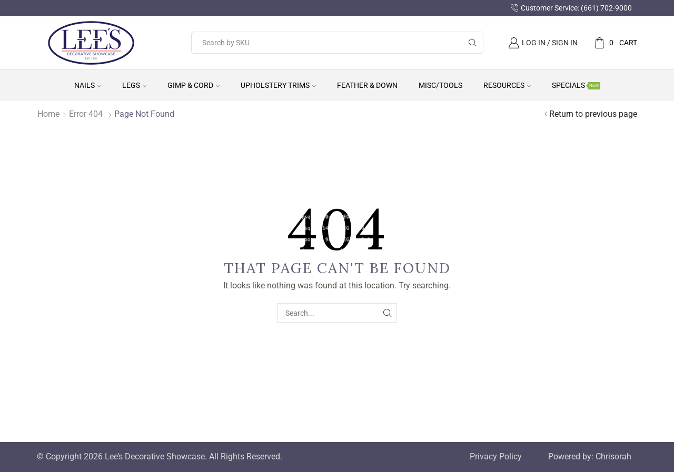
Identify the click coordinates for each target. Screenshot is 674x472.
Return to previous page (593, 114)
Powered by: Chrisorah (589, 457)
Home (48, 114)
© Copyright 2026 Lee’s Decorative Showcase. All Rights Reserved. (159, 457)
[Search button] (472, 42)
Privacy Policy (496, 457)
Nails (87, 85)
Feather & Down (367, 85)
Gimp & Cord (193, 85)
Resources (507, 85)
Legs (134, 85)
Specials (576, 85)
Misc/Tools (440, 85)
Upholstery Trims (278, 85)
